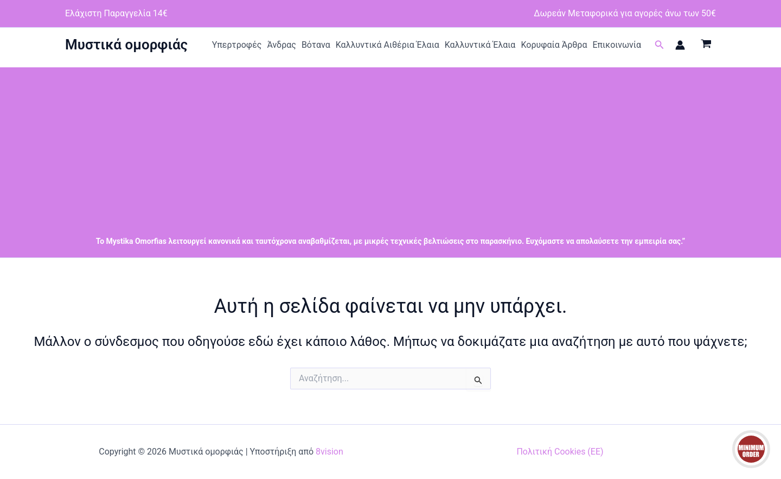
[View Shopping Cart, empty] (706, 45)
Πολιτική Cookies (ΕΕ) (559, 451)
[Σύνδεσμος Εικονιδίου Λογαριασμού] (680, 45)
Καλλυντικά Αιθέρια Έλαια (387, 45)
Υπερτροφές (237, 45)
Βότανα (316, 45)
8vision (329, 451)
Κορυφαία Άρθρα (554, 45)
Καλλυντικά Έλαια (480, 45)
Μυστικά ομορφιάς (126, 44)
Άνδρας (281, 45)
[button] (659, 45)
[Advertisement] (390, 143)
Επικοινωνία (616, 45)
